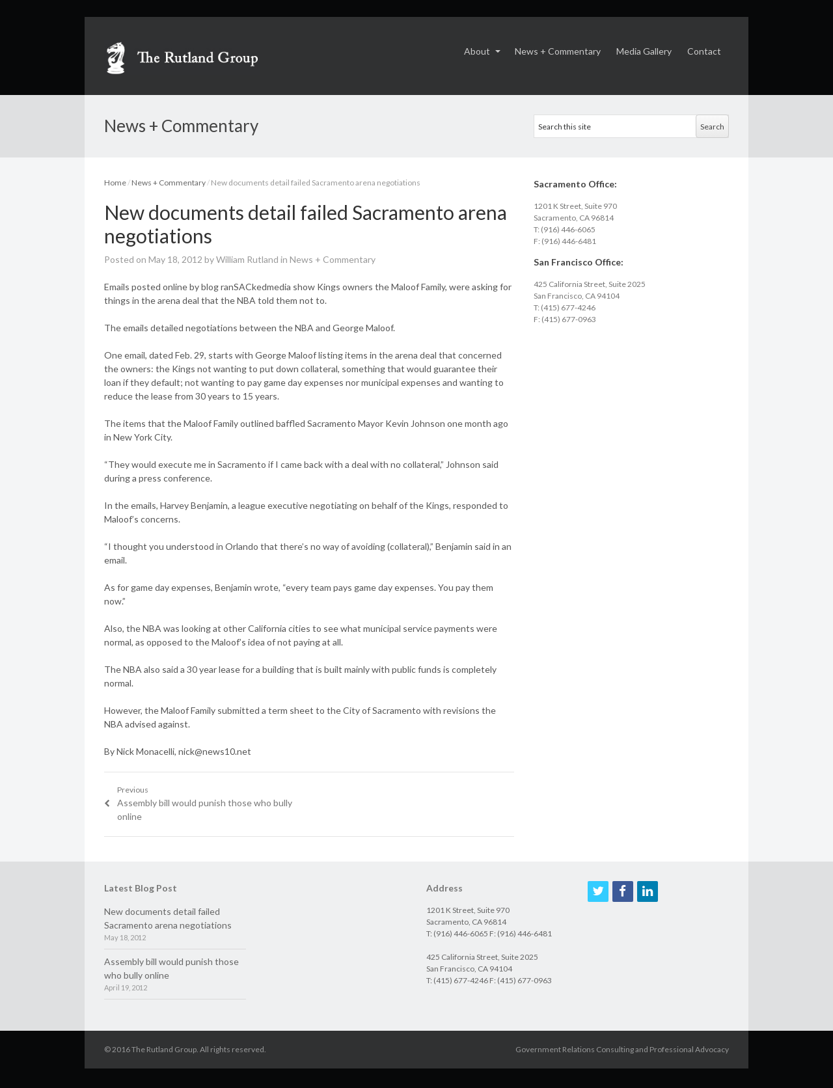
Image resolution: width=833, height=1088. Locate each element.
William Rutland (247, 259)
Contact (704, 51)
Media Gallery (644, 51)
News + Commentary (558, 51)
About (477, 51)
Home (115, 182)
